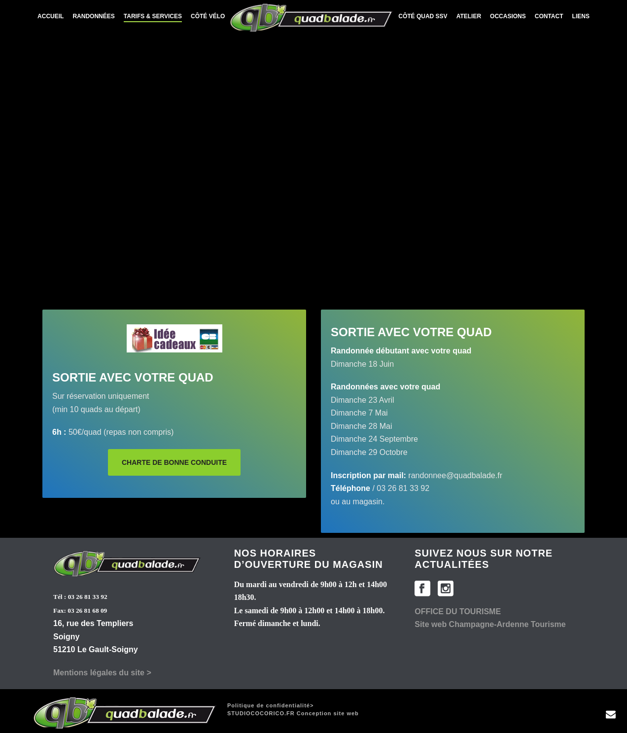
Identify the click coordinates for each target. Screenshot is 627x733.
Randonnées (93, 16)
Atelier (468, 16)
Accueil (50, 16)
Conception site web (293, 713)
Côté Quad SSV (422, 16)
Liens (581, 16)
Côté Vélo (208, 16)
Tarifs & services (153, 16)
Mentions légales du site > (102, 672)
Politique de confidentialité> (270, 705)
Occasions (508, 16)
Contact (549, 16)
